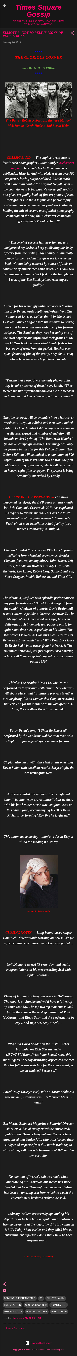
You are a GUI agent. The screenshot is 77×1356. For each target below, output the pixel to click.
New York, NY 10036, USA (27, 1318)
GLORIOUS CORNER (36, 1304)
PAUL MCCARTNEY (36, 1311)
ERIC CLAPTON (12, 1304)
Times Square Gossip (38, 10)
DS (40, 1298)
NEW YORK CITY (13, 1311)
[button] (72, 33)
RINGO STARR (59, 1311)
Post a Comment (15, 1328)
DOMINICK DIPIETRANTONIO (19, 1298)
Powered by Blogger (38, 1343)
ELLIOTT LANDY (55, 1298)
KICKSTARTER (58, 1304)
